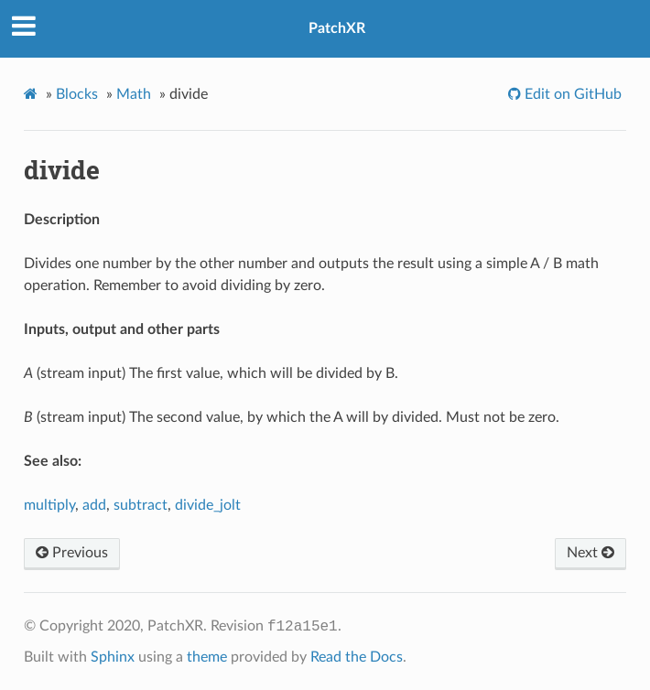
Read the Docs (356, 657)
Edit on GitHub (571, 94)
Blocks (77, 94)
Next (590, 552)
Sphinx (113, 657)
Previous (72, 552)
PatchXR (337, 28)
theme (207, 657)
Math (133, 94)
